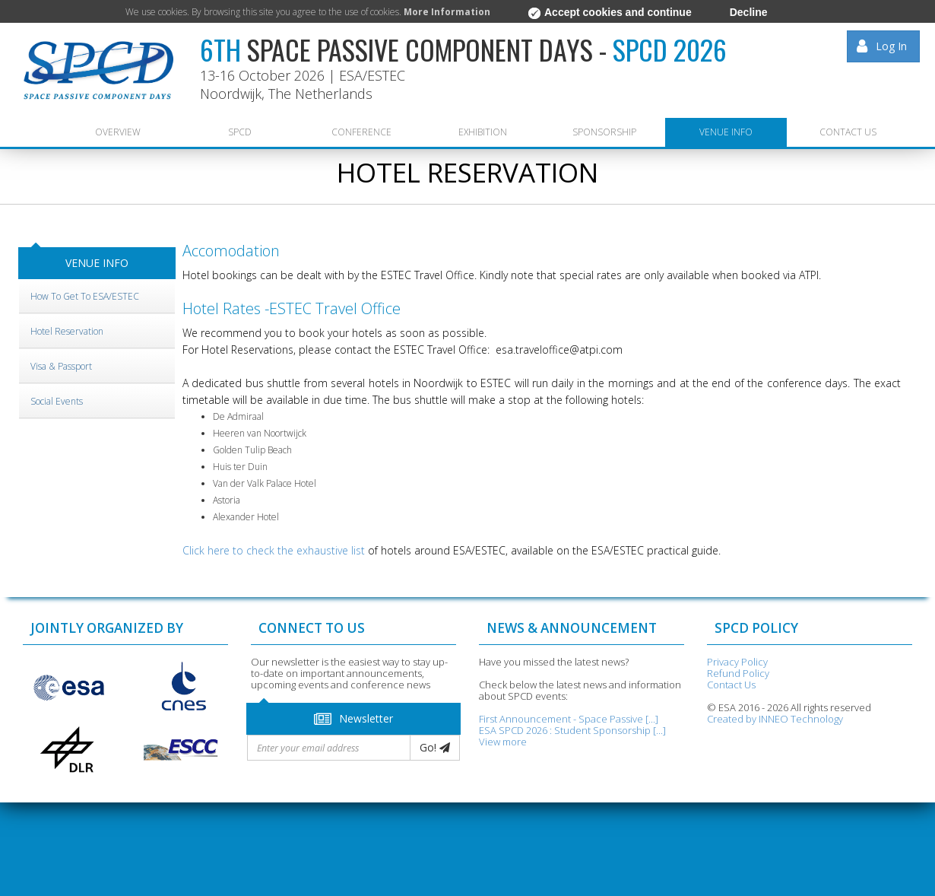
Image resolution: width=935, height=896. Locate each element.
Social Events (56, 401)
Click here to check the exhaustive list (273, 550)
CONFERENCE (361, 132)
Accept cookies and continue (610, 12)
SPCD (240, 132)
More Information (447, 11)
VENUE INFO (726, 132)
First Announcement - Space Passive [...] (568, 719)
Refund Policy (738, 673)
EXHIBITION (482, 132)
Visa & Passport (61, 366)
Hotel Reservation (66, 331)
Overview (118, 132)
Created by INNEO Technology (775, 719)
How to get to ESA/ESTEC (84, 296)
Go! (435, 747)
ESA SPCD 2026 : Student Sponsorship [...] (572, 730)
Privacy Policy (737, 662)
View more (503, 741)
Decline (749, 12)
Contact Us (731, 684)
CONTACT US (847, 132)
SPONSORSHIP (604, 132)
